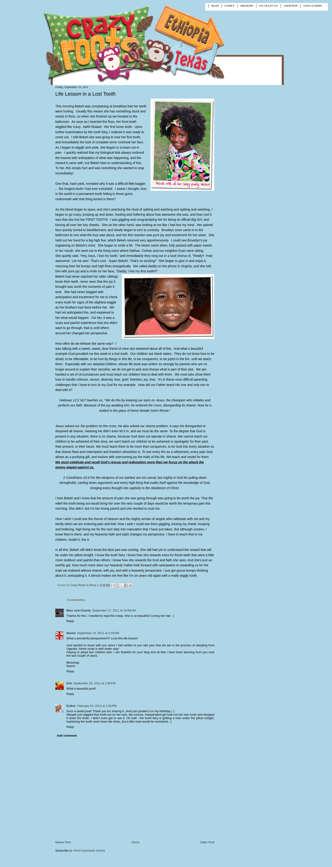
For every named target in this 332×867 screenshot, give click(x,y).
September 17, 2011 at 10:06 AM (114, 610)
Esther (71, 706)
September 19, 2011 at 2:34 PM (98, 633)
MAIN (215, 5)
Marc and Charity (78, 610)
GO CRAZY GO (268, 5)
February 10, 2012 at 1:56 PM (96, 706)
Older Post (207, 842)
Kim (69, 683)
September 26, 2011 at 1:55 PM (95, 683)
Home (136, 842)
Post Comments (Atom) (89, 850)
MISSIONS (246, 5)
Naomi (71, 633)
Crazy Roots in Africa (83, 585)
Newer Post (63, 842)
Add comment (67, 735)
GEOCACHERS (312, 5)
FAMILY (230, 5)
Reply (70, 621)
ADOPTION (291, 5)
